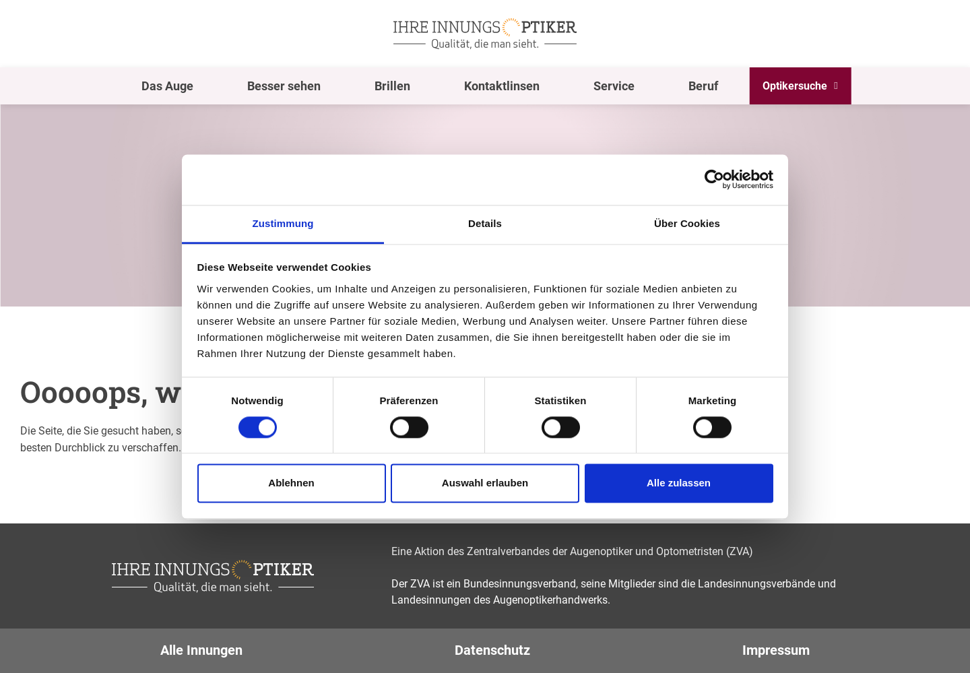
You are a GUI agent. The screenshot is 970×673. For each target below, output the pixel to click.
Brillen (392, 86)
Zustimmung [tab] (283, 223)
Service (614, 86)
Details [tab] (485, 223)
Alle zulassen (679, 483)
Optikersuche (795, 85)
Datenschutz (492, 650)
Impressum (776, 650)
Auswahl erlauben (485, 483)
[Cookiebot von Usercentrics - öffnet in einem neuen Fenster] (714, 179)
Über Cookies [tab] (687, 223)
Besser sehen (284, 86)
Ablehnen (291, 483)
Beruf (703, 86)
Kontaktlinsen (502, 86)
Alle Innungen (201, 650)
